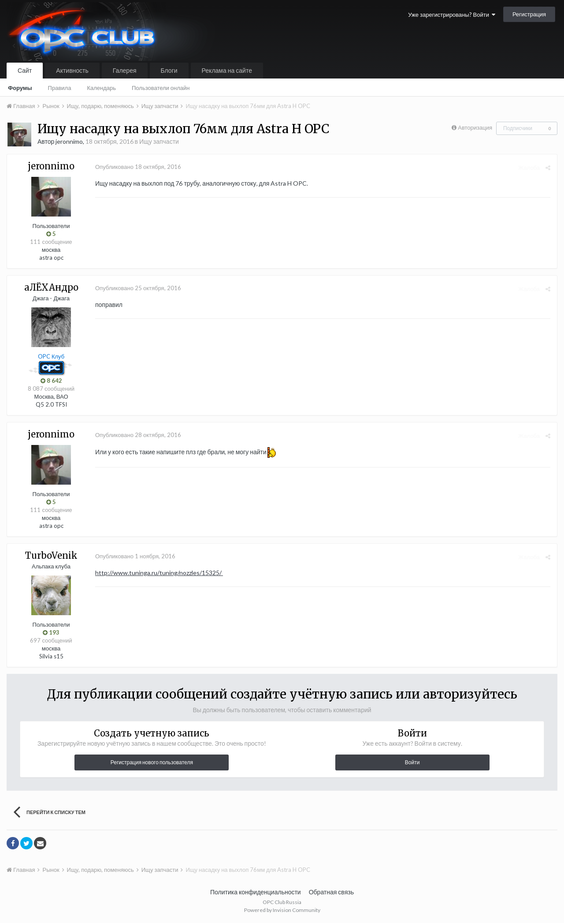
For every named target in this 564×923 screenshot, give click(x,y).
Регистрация (529, 14)
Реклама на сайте (227, 70)
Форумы (20, 87)
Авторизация (475, 127)
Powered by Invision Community (282, 910)
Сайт (25, 70)
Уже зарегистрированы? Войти (451, 14)
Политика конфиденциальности (255, 892)
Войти (412, 762)
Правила (59, 87)
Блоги (169, 70)
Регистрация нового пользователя (152, 762)
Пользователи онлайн (161, 87)
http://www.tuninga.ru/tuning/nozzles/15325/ (159, 572)
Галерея (125, 70)
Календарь (101, 87)
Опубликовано (138, 166)
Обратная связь (331, 892)
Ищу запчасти (159, 141)
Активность (72, 70)
